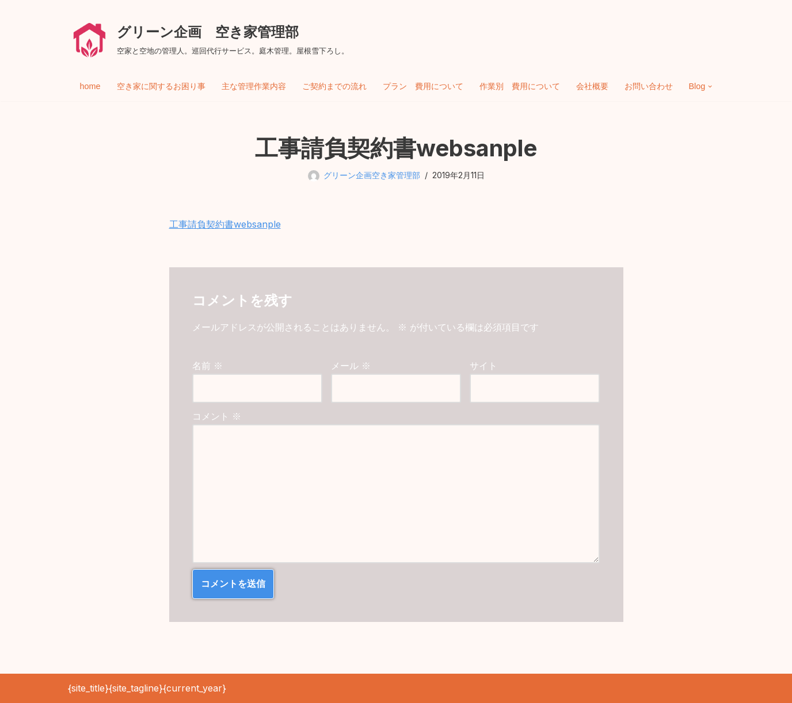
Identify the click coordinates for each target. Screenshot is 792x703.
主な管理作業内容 (254, 86)
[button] (710, 86)
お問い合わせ (649, 86)
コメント (216, 416)
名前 (207, 365)
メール (351, 365)
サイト (483, 365)
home (90, 86)
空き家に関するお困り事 (161, 86)
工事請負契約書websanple (225, 224)
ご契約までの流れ (334, 86)
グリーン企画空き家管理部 (371, 175)
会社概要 (592, 86)
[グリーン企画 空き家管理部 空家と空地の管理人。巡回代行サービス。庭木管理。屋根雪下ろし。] (208, 39)
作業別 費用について (519, 86)
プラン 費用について (423, 86)
